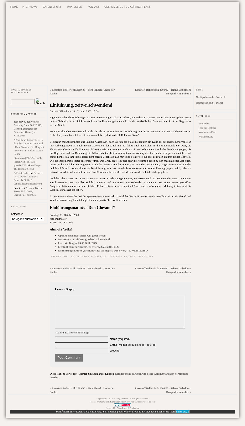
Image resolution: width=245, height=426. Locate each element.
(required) (120, 345)
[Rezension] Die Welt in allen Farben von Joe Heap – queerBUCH (28, 162)
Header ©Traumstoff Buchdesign (105, 408)
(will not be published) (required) (133, 351)
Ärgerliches (80, 256)
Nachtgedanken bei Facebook (211, 97)
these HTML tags (79, 338)
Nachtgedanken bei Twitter (209, 102)
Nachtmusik (59, 256)
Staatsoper (145, 256)
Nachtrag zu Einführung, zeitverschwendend (84, 239)
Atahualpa (134, 414)
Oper (132, 256)
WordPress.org (206, 136)
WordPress (122, 414)
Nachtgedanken (121, 405)
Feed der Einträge (207, 127)
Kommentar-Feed (207, 132)
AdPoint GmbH (21, 173)
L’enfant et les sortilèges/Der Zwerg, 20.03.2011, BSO (88, 246)
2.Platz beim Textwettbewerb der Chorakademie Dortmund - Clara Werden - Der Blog (28, 144)
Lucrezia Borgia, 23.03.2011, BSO (77, 243)
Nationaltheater (115, 256)
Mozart (96, 256)
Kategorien (17, 214)
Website (115, 356)
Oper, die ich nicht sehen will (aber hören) (82, 235)
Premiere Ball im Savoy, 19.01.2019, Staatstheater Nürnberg (28, 192)
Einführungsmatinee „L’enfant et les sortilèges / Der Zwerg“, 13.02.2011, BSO (103, 250)
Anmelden (204, 123)
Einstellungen (182, 418)
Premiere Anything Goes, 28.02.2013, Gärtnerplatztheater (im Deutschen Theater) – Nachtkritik (28, 128)
